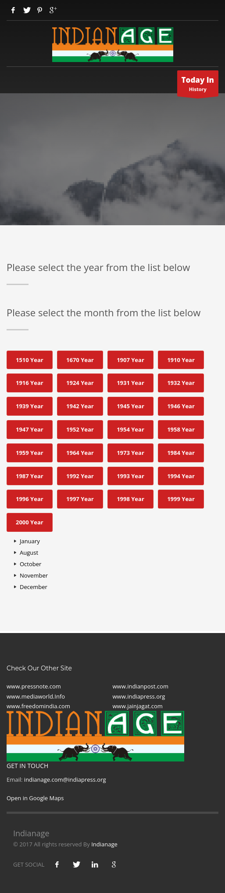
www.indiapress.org (139, 696)
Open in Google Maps (35, 798)
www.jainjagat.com (138, 706)
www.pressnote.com (34, 686)
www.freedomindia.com (38, 706)
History (198, 86)
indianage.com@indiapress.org (65, 779)
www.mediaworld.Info (36, 696)
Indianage (104, 844)
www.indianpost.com (140, 686)
